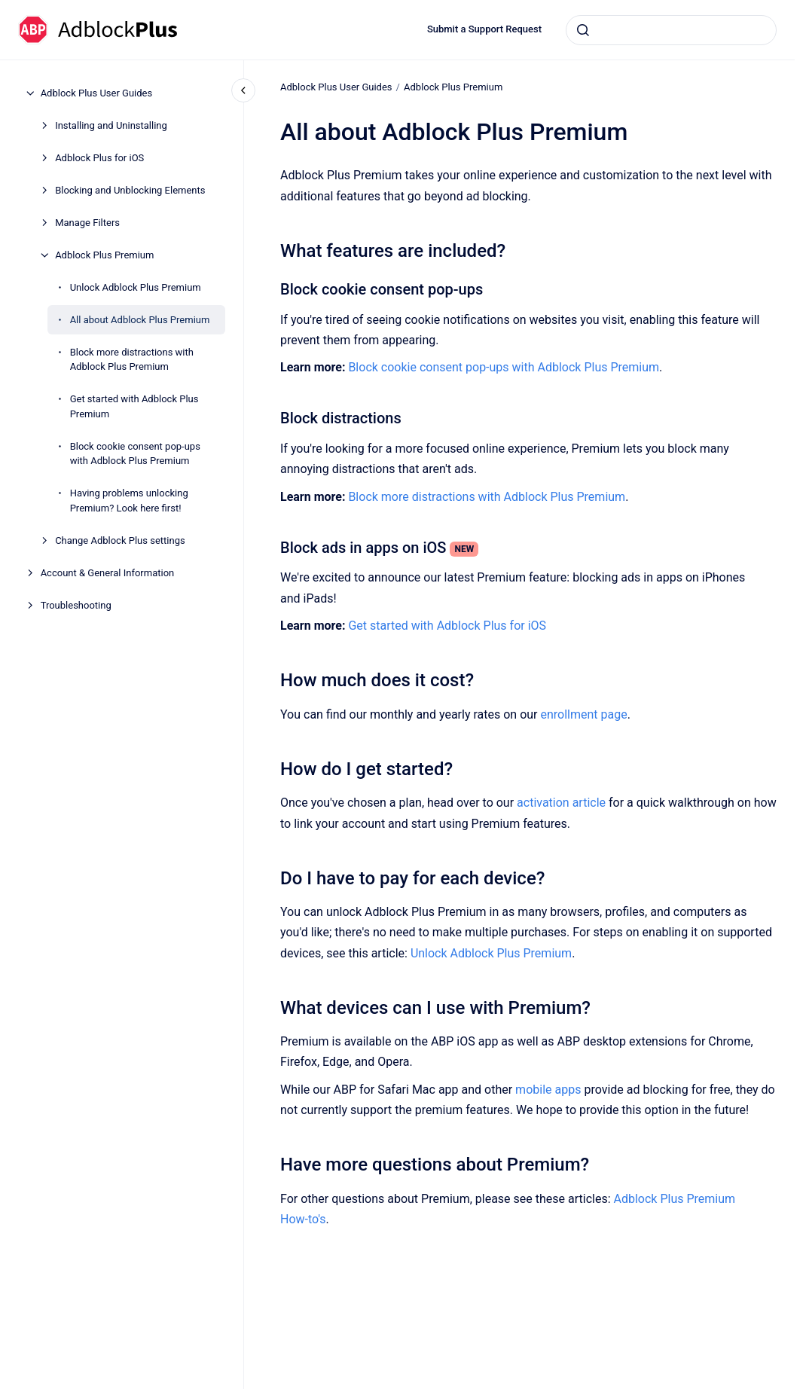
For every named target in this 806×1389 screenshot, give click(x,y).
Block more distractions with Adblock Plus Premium (132, 359)
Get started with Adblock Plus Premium (134, 406)
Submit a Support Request (484, 29)
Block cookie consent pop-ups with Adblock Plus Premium (135, 454)
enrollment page (583, 714)
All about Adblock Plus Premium (140, 319)
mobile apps (548, 1089)
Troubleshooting (76, 605)
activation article (561, 802)
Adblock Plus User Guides (97, 93)
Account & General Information (108, 572)
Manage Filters (87, 222)
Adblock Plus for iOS (99, 157)
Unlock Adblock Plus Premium (135, 287)
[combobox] (671, 30)
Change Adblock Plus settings (120, 540)
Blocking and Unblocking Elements (130, 190)
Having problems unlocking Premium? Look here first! (129, 500)
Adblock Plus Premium (104, 255)
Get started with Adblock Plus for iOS (447, 625)
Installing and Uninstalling (111, 125)
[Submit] (583, 30)
